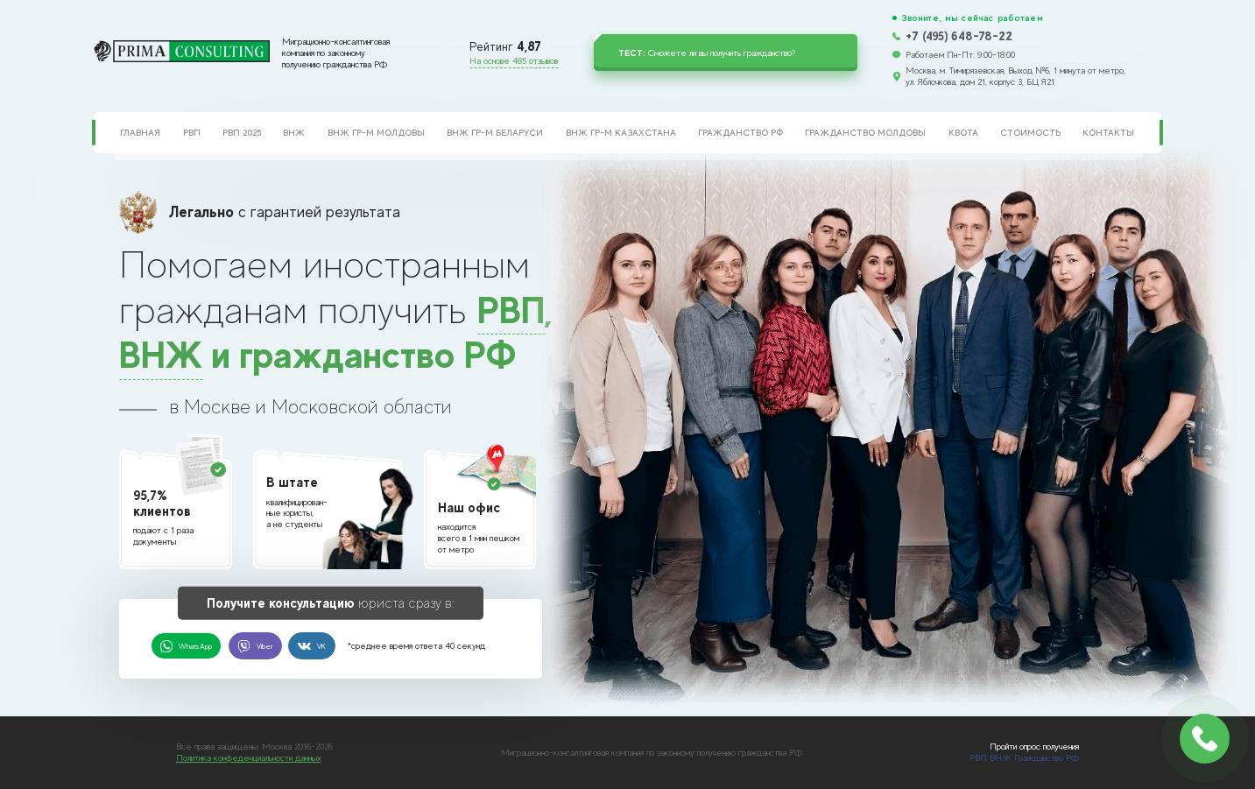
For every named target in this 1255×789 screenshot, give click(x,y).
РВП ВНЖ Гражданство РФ (1024, 757)
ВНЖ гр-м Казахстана (621, 132)
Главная (140, 132)
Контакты (1108, 132)
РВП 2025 (241, 132)
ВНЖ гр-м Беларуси (495, 132)
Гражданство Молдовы (865, 132)
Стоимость (1030, 132)
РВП (192, 132)
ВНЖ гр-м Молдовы (376, 132)
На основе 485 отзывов (513, 60)
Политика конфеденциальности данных (248, 757)
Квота (963, 132)
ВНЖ (294, 132)
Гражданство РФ (740, 132)
